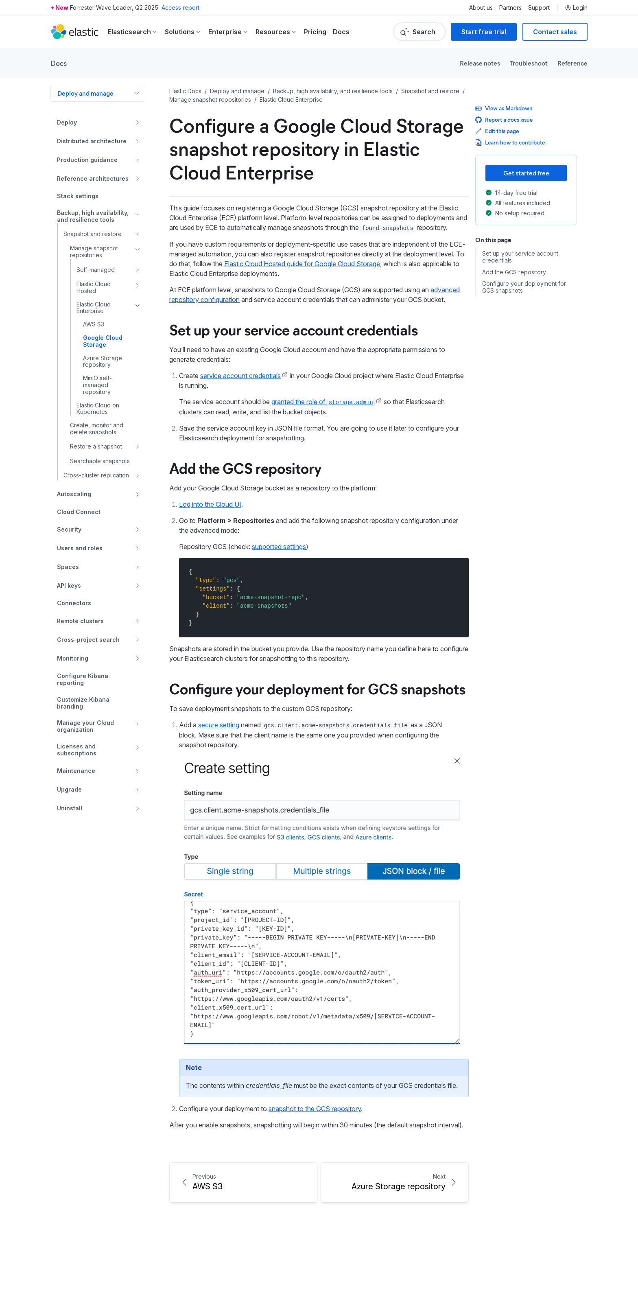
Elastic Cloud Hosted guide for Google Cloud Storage (302, 264)
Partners (510, 8)
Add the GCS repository (245, 467)
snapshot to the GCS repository (315, 1109)
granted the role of (323, 402)
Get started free (526, 172)
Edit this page (497, 131)
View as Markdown (504, 108)
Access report (180, 7)
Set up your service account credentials (293, 329)
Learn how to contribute (510, 142)
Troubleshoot (529, 63)
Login (576, 7)
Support (539, 8)
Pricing (315, 32)
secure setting (218, 725)
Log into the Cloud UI (210, 504)
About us (481, 8)
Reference (572, 63)
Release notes (480, 63)
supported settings (279, 547)
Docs (341, 32)
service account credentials (240, 376)
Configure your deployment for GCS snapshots (317, 688)
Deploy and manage (85, 93)
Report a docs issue (504, 119)
